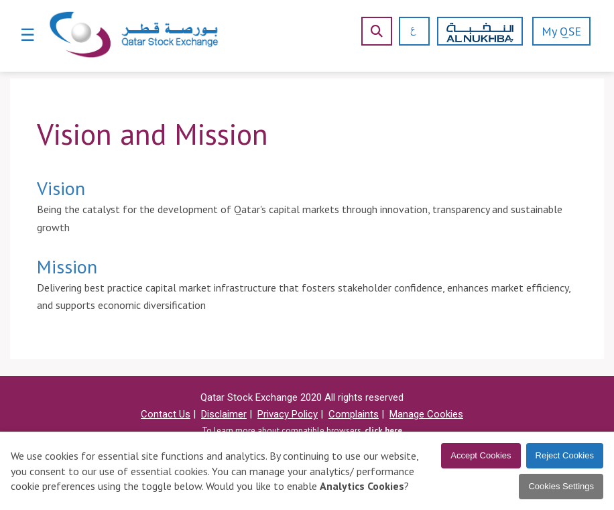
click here (383, 430)
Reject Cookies (565, 455)
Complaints (353, 414)
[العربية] (408, 31)
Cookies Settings (561, 486)
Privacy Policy (287, 414)
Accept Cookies (480, 455)
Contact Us (165, 414)
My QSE (561, 31)
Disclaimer (224, 414)
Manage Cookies (426, 414)
